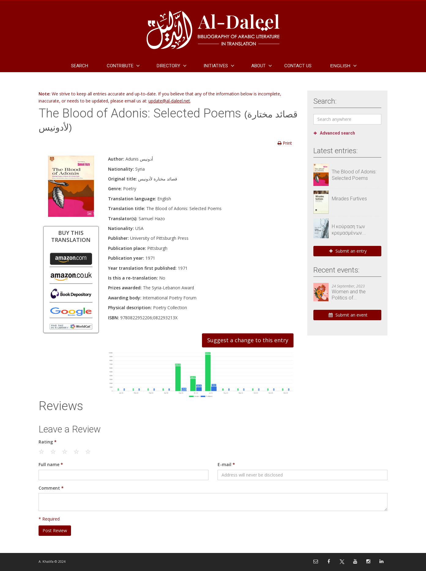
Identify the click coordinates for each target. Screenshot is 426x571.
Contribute (120, 66)
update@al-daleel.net (169, 101)
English (340, 65)
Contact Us (298, 66)
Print (285, 143)
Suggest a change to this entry (247, 340)
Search (79, 66)
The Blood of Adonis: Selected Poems (354, 175)
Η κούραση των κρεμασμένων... (349, 230)
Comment (51, 488)
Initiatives (216, 66)
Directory (168, 66)
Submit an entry (348, 251)
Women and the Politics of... (349, 295)
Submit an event (348, 315)
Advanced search (337, 133)
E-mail (226, 464)
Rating (48, 442)
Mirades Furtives (349, 199)
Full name (51, 464)
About (258, 66)
